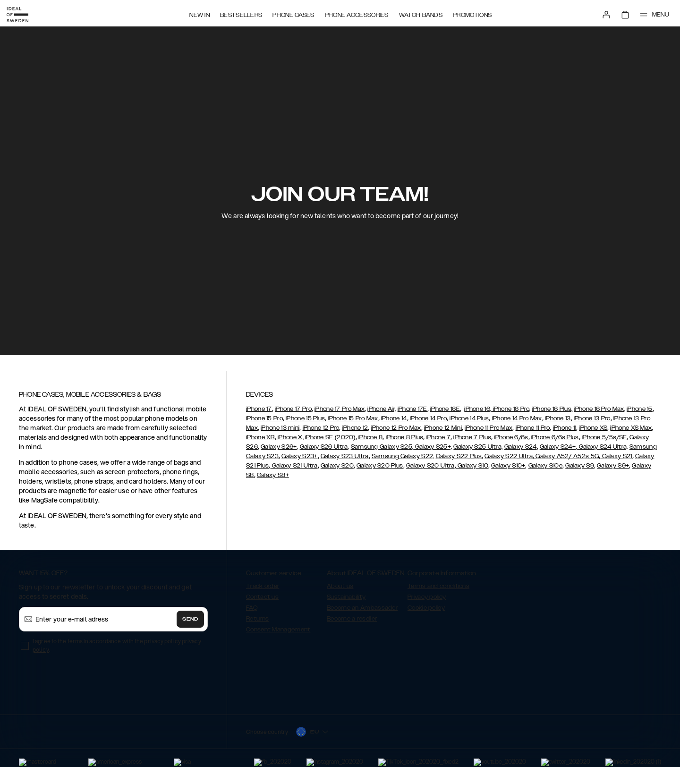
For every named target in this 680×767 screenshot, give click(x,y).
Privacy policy (427, 597)
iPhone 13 (558, 418)
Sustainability (346, 597)
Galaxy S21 (616, 456)
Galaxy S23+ (299, 456)
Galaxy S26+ (279, 446)
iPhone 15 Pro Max (353, 418)
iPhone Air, (381, 409)
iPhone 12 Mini (443, 428)
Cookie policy (426, 608)
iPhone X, (290, 437)
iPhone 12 (355, 428)
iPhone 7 (438, 437)
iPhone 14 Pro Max (517, 418)
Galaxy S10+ (508, 465)
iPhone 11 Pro (533, 428)
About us (340, 586)
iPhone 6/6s (511, 437)
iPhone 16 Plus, (552, 409)
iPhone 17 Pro (293, 409)
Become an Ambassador (362, 608)
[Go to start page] (22, 13)
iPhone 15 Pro (264, 418)
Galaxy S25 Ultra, (477, 446)
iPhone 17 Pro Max (339, 409)
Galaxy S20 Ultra (430, 465)
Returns (257, 618)
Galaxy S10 (472, 465)
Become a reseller (352, 618)
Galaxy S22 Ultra (508, 456)
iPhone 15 (640, 409)
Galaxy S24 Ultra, (602, 446)
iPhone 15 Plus (305, 418)
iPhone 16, (477, 409)
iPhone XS (593, 428)
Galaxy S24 (520, 446)
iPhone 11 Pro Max (488, 428)
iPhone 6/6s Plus (555, 437)
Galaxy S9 (579, 465)
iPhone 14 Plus (468, 418)
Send (190, 619)
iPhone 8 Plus (405, 437)
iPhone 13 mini (280, 428)
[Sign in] (600, 13)
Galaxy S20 (337, 465)
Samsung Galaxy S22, (403, 456)
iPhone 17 (259, 409)
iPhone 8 (370, 437)
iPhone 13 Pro (592, 418)
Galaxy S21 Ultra (294, 465)
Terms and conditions (438, 586)
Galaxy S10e (545, 465)
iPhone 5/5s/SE (604, 437)
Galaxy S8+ (273, 475)
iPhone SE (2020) (330, 437)
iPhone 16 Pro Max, (599, 409)
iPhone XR (260, 437)
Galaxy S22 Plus (459, 456)
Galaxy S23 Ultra (345, 456)
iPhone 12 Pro (321, 428)
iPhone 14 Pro (427, 418)
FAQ (251, 608)
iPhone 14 (394, 418)
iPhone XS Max (631, 428)
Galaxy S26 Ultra (324, 446)
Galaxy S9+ (613, 465)
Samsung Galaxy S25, (382, 446)
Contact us (262, 597)
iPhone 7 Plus (472, 437)
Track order (262, 586)
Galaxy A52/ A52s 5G (566, 456)
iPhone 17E (412, 409)
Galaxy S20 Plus (380, 465)
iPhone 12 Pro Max (396, 428)
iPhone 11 (565, 428)
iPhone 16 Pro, (511, 409)
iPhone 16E (445, 409)
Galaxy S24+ (558, 446)
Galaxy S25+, (432, 446)
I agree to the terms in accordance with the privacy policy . (117, 645)
